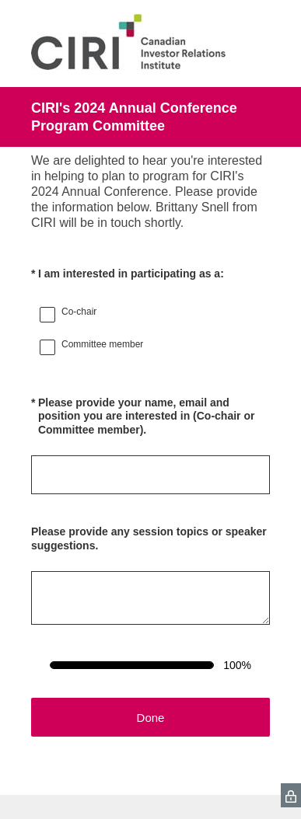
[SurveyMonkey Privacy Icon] (291, 795)
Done (151, 717)
